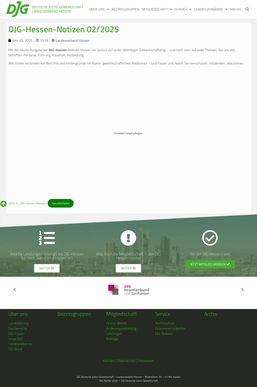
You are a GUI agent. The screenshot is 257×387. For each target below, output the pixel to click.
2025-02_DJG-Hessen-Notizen (27, 203)
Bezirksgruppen (74, 314)
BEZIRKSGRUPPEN (125, 9)
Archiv (210, 314)
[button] (247, 9)
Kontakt (109, 360)
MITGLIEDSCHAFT (157, 9)
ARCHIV (235, 9)
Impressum (146, 360)
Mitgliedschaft (121, 314)
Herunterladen (61, 203)
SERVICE (183, 9)
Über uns (18, 314)
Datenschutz (126, 360)
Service (162, 314)
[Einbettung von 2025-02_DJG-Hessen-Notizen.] (128, 133)
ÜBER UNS (99, 9)
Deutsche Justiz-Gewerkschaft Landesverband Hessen (57, 9)
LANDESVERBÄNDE (210, 9)
